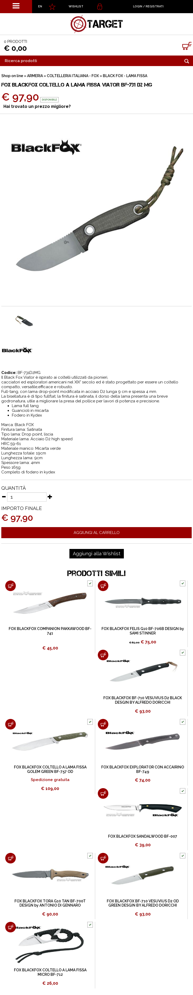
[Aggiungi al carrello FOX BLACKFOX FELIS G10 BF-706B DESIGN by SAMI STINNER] (103, 586)
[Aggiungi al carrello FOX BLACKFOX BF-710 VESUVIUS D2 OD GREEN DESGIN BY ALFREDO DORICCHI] (103, 858)
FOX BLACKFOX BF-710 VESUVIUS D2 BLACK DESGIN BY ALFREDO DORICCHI (142, 700)
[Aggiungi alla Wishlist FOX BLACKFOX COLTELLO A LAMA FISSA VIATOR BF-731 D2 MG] (96, 553)
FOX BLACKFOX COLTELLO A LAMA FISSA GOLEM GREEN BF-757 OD (50, 769)
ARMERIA (35, 76)
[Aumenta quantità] (50, 496)
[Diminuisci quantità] (3, 496)
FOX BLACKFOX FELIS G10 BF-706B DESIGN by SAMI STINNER (142, 631)
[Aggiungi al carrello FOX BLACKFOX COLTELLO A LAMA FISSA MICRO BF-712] (10, 927)
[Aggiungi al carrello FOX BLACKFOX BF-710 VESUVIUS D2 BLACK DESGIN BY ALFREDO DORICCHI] (103, 655)
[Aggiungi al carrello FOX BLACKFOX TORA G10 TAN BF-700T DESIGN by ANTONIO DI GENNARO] (10, 858)
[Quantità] (27, 497)
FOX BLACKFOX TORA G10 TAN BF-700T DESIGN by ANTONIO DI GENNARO (50, 903)
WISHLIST (76, 6)
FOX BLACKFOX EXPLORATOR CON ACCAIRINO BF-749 (142, 769)
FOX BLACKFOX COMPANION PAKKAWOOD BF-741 (50, 631)
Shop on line (12, 76)
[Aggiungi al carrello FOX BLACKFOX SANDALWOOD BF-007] (103, 793)
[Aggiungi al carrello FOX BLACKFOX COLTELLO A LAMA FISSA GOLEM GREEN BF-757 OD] (10, 724)
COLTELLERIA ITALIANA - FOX (73, 76)
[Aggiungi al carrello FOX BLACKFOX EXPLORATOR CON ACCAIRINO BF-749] (103, 724)
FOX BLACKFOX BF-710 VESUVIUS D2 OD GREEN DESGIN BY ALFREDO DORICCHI (143, 903)
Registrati (155, 6)
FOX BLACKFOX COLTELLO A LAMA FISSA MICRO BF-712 (50, 972)
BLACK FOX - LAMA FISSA (125, 76)
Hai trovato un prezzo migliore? (37, 106)
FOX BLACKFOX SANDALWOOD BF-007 (142, 836)
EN (40, 6)
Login (137, 6)
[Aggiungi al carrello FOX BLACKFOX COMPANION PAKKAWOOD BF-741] (10, 586)
